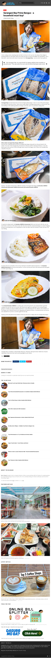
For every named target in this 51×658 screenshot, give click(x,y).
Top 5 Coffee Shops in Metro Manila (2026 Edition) (19, 400)
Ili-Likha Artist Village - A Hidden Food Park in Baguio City (21, 426)
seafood (8, 356)
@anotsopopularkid (30, 648)
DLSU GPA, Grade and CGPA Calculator (17, 409)
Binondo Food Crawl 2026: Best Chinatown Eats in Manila (21, 383)
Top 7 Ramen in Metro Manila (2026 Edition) (18, 460)
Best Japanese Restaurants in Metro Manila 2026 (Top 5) (21, 417)
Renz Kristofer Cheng (21, 650)
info (5, 10)
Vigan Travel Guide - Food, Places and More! (18, 443)
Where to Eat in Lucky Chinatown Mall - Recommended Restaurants (23, 451)
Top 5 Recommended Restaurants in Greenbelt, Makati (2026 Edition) (24, 391)
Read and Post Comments (7, 369)
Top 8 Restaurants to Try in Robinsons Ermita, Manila (20, 434)
